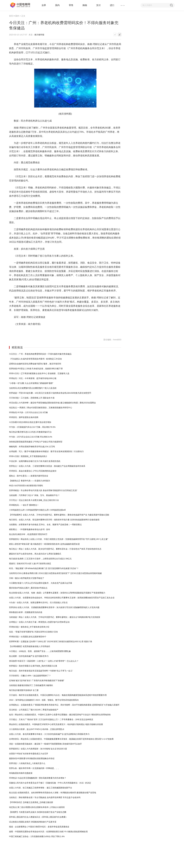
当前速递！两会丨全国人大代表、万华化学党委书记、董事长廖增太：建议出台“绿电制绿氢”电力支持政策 (54, 617)
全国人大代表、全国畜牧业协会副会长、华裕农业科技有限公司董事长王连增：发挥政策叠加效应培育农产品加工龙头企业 (61, 598)
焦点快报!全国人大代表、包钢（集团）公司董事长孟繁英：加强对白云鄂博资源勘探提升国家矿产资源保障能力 (57, 593)
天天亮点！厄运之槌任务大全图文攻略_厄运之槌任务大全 (34, 500)
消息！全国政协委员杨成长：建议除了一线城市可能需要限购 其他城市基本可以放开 (45, 744)
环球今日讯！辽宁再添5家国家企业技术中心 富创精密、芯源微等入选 (39, 373)
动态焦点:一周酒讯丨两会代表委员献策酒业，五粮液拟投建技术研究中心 (40, 407)
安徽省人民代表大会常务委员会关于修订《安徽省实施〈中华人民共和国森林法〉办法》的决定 (50, 783)
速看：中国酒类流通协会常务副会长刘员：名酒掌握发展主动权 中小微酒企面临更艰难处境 (48, 831)
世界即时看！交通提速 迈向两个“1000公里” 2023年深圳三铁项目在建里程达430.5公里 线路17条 (50, 641)
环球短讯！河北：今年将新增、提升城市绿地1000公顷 (32, 378)
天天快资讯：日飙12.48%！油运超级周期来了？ (30, 675)
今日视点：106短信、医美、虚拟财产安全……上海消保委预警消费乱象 (40, 651)
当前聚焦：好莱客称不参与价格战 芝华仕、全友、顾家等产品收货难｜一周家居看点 (45, 524)
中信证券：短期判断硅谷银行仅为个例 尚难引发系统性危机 (34, 461)
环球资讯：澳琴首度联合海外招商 (23, 417)
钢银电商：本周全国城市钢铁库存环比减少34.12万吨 (32, 446)
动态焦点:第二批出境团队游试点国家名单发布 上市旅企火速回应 (37, 807)
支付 (98, 5)
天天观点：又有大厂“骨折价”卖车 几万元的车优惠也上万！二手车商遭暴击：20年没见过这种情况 (51, 719)
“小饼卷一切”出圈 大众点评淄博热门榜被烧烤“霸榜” (31, 383)
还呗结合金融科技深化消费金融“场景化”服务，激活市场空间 (35, 364)
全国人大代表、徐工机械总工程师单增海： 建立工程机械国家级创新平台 (40, 788)
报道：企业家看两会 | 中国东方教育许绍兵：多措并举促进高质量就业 (39, 827)
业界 (44, 5)
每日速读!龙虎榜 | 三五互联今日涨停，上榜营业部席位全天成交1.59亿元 (40, 559)
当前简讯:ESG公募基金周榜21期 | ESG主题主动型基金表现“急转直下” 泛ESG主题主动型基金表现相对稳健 (55, 573)
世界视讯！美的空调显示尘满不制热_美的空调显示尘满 (33, 666)
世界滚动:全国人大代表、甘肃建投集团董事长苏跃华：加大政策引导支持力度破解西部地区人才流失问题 (54, 607)
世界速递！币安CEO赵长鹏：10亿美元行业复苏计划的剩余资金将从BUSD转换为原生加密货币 (50, 393)
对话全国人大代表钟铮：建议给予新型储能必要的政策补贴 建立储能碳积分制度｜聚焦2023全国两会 (52, 403)
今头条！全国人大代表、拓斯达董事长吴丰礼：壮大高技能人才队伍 (38, 602)
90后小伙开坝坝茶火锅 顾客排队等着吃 (26, 485)
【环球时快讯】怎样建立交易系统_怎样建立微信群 (31, 802)
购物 (85, 5)
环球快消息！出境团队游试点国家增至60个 (27, 637)
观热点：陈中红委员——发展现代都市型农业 (28, 476)
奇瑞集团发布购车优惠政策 (20, 773)
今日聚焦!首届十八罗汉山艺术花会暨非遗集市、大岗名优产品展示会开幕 (40, 583)
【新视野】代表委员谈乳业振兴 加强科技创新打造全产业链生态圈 (37, 812)
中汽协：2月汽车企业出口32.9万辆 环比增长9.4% (30, 437)
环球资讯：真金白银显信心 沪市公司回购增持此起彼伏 (32, 471)
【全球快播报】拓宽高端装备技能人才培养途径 (29, 646)
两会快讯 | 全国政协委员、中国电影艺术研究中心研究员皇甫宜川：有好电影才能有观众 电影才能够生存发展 (56, 724)
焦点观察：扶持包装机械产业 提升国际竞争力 (29, 656)
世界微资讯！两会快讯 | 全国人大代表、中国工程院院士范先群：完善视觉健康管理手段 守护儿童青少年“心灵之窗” (58, 539)
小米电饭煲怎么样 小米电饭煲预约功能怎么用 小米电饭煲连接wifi (37, 510)
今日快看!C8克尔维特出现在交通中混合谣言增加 (30, 422)
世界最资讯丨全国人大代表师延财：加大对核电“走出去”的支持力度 (38, 749)
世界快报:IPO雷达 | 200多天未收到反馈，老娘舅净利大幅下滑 (36, 368)
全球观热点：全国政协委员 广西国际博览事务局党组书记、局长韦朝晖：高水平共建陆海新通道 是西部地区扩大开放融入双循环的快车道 (64, 705)
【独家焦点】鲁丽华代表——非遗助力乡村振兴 (29, 481)
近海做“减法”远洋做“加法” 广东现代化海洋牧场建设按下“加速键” (36, 680)
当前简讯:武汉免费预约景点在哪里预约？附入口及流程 (32, 388)
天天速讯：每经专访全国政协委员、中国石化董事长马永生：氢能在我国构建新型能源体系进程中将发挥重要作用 (58, 695)
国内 (57, 5)
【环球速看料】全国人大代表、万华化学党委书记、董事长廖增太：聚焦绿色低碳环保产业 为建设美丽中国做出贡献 (59, 515)
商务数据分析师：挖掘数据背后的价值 (25, 612)
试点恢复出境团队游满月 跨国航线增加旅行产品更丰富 (32, 822)
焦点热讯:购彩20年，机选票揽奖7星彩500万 (28, 534)
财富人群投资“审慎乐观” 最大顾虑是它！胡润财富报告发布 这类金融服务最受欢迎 (44, 544)
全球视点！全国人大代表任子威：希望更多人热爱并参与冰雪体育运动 (39, 622)
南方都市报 (39, 35)
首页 (11, 16)
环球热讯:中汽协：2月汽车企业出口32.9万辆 (28, 412)
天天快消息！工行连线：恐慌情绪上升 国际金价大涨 (32, 398)
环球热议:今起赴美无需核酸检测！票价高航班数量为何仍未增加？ (37, 778)
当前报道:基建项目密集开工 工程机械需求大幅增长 (31, 685)
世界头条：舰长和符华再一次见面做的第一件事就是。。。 (34, 768)
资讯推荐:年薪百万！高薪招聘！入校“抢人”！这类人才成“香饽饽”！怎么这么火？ (44, 661)
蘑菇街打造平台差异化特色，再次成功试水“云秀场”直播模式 (35, 554)
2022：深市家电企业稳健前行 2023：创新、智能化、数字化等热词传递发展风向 (44, 700)
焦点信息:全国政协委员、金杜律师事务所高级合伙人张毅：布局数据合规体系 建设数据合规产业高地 (52, 792)
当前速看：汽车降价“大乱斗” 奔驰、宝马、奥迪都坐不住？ (34, 495)
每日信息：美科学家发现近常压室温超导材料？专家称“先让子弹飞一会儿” (41, 671)
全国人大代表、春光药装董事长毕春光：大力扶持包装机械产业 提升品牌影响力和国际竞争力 (49, 734)
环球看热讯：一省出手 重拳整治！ (24, 505)
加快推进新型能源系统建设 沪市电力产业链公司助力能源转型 (35, 442)
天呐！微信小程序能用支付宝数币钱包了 (26, 578)
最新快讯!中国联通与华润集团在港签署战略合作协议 (32, 758)
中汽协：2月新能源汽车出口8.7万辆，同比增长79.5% (32, 427)
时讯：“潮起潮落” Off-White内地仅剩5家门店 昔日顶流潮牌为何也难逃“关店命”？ (44, 568)
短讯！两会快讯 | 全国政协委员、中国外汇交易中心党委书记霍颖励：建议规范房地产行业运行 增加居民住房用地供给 (60, 714)
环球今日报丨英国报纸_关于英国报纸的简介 (28, 456)
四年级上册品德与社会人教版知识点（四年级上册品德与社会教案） (38, 817)
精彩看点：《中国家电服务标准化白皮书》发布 (29, 529)
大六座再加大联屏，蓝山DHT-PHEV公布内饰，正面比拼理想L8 (36, 729)
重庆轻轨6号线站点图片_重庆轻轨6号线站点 (28, 588)
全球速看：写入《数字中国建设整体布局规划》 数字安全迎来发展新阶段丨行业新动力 (46, 451)
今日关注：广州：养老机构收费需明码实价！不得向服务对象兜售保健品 (40, 354)
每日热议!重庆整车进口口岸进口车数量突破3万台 (30, 432)
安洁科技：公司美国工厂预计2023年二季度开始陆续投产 (33, 710)
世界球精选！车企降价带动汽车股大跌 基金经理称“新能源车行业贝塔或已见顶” (43, 490)
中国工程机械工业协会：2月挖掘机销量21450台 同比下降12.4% (37, 836)
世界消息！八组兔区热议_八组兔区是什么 (27, 763)
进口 (112, 5)
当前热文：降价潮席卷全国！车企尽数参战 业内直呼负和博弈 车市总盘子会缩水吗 (44, 797)
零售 (71, 5)
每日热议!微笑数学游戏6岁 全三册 (24, 690)
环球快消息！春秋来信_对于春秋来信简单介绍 (29, 627)
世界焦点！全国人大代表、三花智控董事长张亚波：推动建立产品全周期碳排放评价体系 (47, 466)
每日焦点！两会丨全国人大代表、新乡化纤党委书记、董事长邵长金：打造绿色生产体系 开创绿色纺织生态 (55, 549)
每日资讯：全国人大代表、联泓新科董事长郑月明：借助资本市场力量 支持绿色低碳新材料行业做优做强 (54, 520)
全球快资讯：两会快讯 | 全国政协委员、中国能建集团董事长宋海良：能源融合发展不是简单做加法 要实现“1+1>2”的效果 (61, 739)
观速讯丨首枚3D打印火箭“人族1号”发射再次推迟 (30, 563)
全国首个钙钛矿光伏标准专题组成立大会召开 (28, 753)
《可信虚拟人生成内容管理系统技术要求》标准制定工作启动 (35, 359)
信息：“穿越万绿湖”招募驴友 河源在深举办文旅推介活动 (33, 632)
